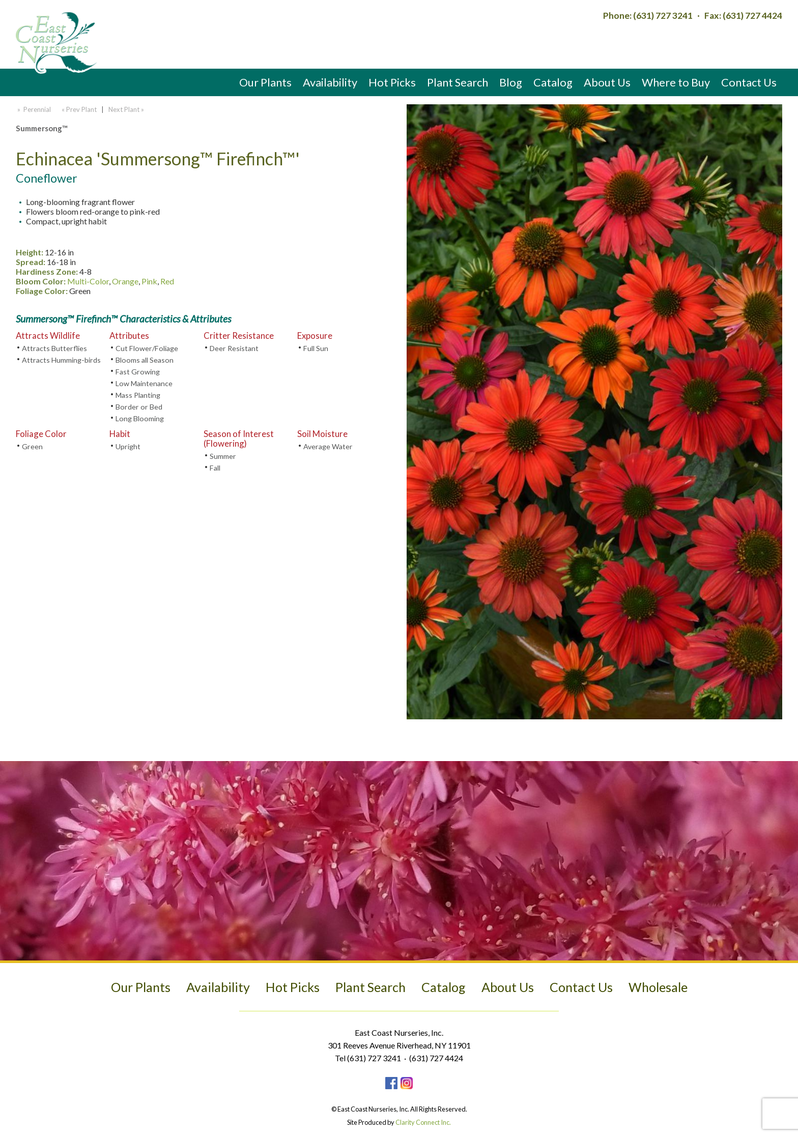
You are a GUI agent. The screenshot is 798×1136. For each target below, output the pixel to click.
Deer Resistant (234, 348)
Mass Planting (138, 395)
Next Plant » (127, 109)
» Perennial (33, 109)
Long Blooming (140, 418)
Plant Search (457, 82)
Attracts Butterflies (54, 348)
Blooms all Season (145, 360)
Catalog (553, 82)
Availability (330, 82)
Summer (223, 456)
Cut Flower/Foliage (147, 348)
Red (167, 281)
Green (32, 446)
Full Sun (315, 348)
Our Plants (265, 82)
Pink (149, 281)
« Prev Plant (78, 109)
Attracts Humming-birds (61, 360)
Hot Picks (392, 82)
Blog (510, 82)
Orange (125, 281)
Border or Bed (139, 406)
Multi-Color (88, 281)
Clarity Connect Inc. (423, 1122)
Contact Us (749, 82)
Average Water (328, 446)
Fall (215, 467)
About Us (607, 82)
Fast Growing (138, 371)
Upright (128, 446)
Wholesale (658, 987)
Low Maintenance (144, 383)
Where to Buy (676, 82)
